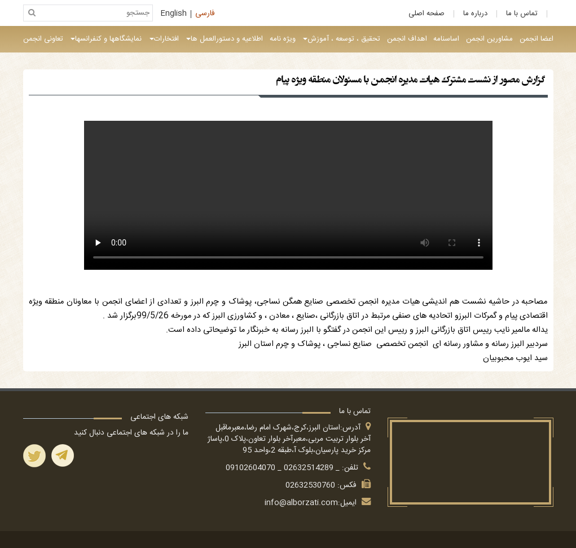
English (174, 14)
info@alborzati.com (301, 503)
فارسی (205, 14)
